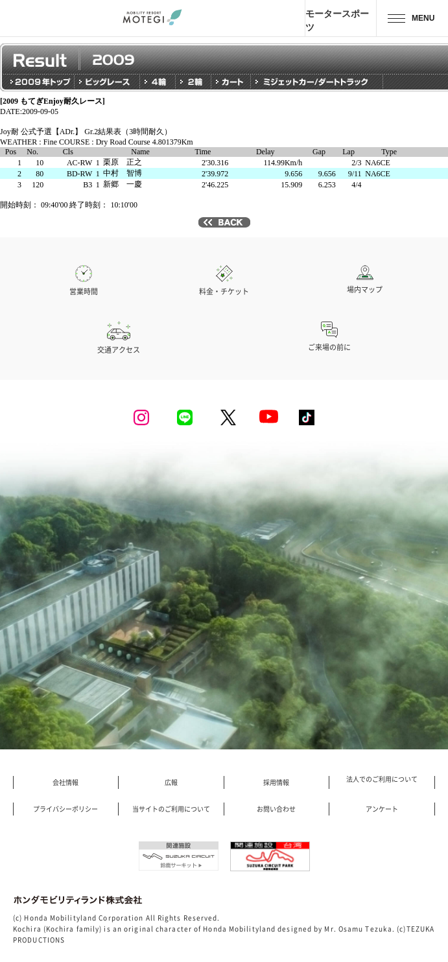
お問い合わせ (276, 809)
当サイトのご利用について (171, 809)
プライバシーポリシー (65, 809)
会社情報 (65, 782)
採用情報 (276, 782)
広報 (171, 782)
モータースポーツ (337, 20)
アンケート (382, 809)
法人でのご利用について (382, 779)
